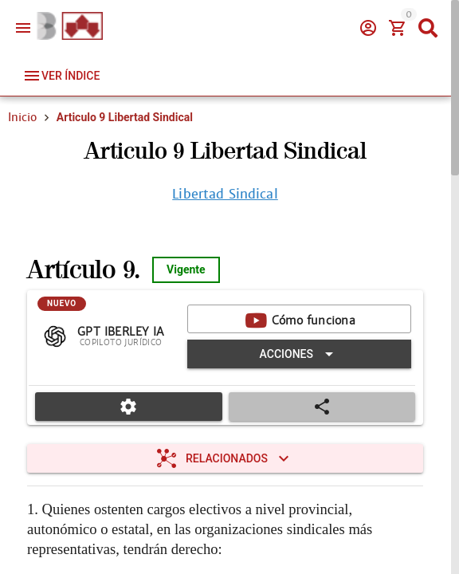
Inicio (22, 117)
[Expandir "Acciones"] (299, 354)
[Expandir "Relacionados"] (225, 458)
